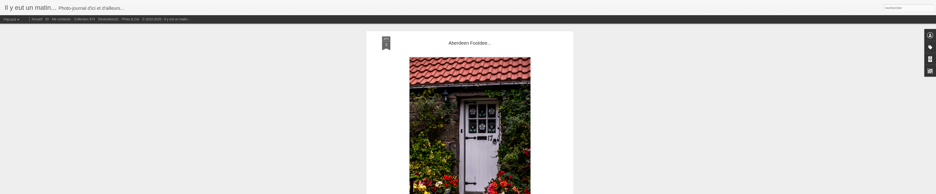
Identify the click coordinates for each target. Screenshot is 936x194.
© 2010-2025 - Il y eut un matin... (166, 19)
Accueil (37, 19)
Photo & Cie (130, 19)
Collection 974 (84, 19)
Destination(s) (108, 19)
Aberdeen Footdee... (470, 43)
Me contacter (61, 19)
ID (47, 19)
